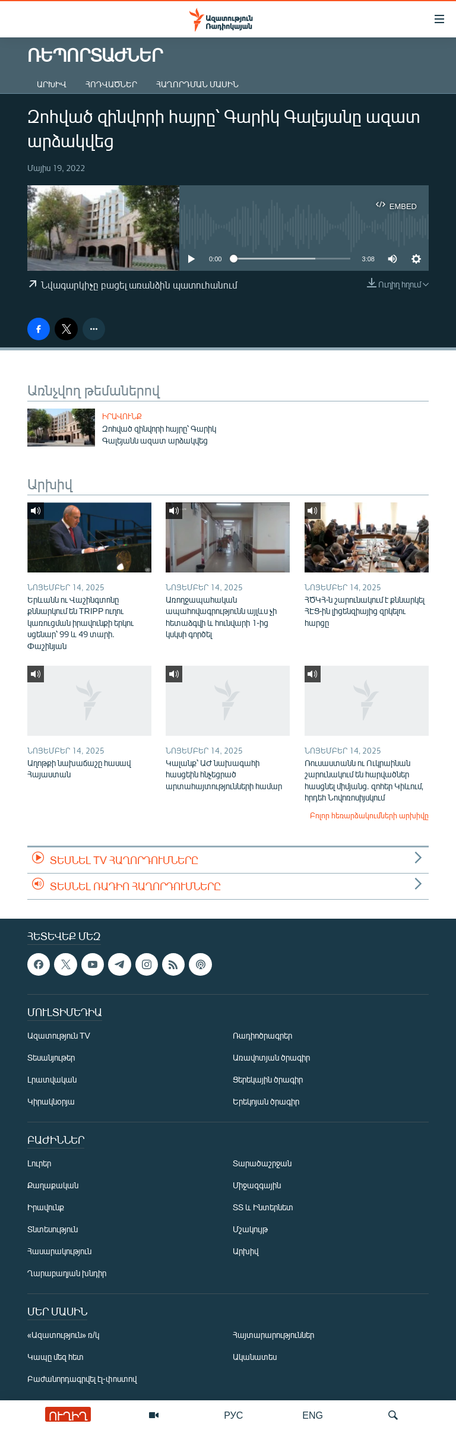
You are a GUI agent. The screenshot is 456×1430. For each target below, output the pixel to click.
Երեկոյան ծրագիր (266, 1101)
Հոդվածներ (111, 84)
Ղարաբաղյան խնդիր (66, 1273)
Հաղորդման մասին (197, 84)
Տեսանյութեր (51, 1057)
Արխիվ (51, 84)
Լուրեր (39, 1163)
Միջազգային (257, 1185)
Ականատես (255, 1357)
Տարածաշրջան (262, 1163)
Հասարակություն (59, 1251)
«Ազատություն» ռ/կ (63, 1335)
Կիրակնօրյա (51, 1101)
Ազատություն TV (58, 1035)
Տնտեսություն (52, 1229)
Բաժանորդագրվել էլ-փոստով (82, 1379)
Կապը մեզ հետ (55, 1357)
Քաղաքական (52, 1185)
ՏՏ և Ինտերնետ (263, 1207)
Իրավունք (122, 416)
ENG (312, 1414)
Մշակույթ (250, 1229)
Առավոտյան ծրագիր (271, 1057)
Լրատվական (52, 1079)
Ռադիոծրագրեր (262, 1035)
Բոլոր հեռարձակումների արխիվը (369, 815)
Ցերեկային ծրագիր (268, 1079)
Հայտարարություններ (273, 1335)
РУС (233, 1414)
